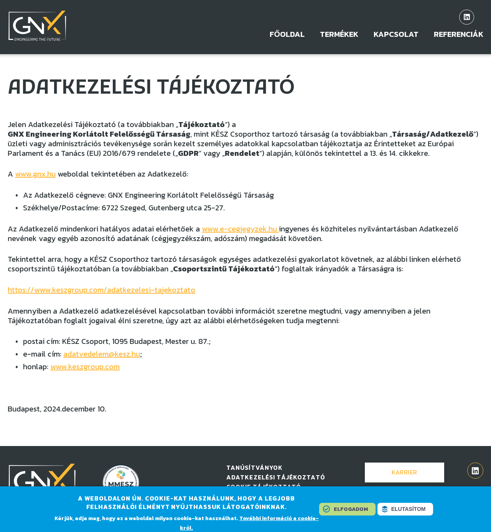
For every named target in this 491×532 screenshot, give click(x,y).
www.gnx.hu (35, 174)
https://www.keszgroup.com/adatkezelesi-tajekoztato (101, 290)
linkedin (466, 17)
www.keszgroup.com (85, 366)
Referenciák (458, 34)
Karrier (404, 472)
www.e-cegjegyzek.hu (240, 229)
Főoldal (287, 34)
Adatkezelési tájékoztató (275, 477)
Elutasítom (408, 510)
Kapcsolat (396, 34)
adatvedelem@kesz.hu (101, 354)
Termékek (339, 34)
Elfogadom (351, 510)
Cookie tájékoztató (263, 486)
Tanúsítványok (254, 467)
